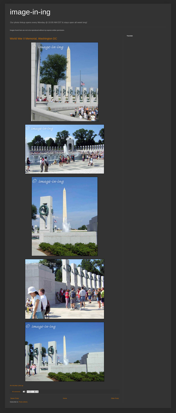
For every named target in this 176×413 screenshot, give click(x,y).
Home (65, 398)
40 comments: (16, 391)
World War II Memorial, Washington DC (33, 38)
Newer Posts (14, 398)
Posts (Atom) (23, 402)
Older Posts (115, 398)
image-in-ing (30, 12)
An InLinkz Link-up (16, 385)
